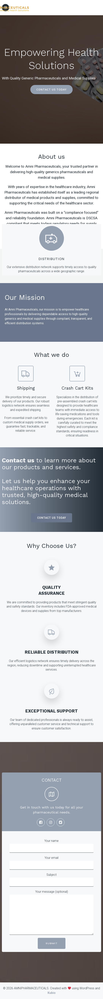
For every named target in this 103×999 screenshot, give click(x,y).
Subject (51, 880)
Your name (51, 846)
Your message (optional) (51, 912)
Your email (51, 863)
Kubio (52, 993)
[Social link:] (42, 822)
